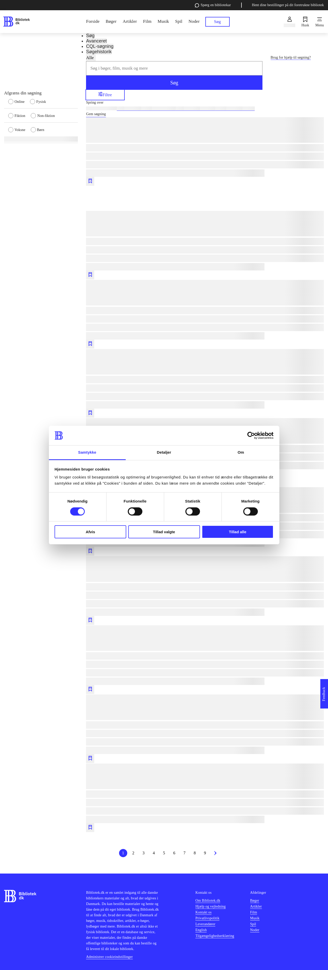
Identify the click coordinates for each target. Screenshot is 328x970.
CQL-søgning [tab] (99, 46)
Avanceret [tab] (96, 40)
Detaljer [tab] (164, 452)
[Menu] (319, 21)
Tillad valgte (164, 532)
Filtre (105, 94)
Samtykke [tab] (87, 452)
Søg (174, 82)
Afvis (90, 532)
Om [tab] (241, 452)
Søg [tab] (90, 35)
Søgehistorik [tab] (99, 51)
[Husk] (305, 21)
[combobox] (174, 68)
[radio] (19, 101)
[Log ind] (289, 21)
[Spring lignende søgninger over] (205, 102)
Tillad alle (237, 532)
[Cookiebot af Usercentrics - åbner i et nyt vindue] (251, 435)
